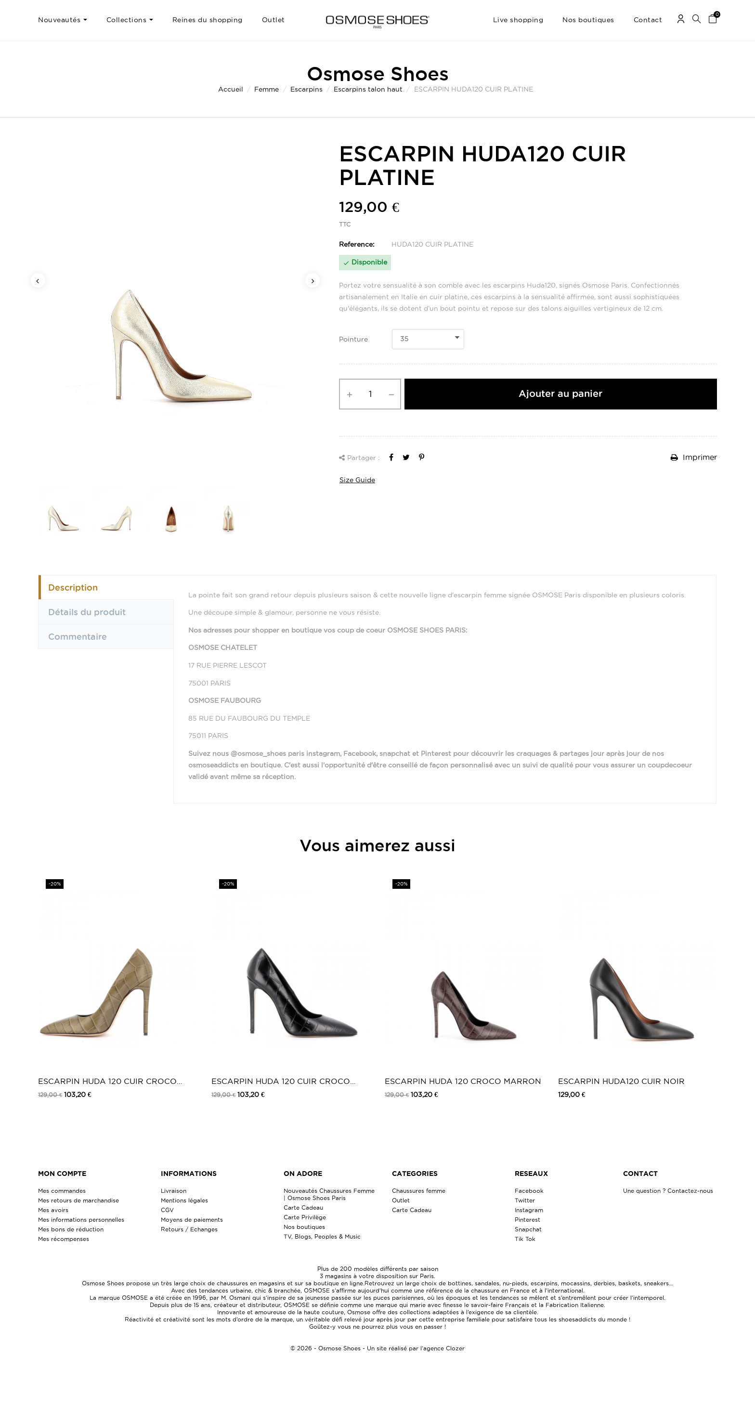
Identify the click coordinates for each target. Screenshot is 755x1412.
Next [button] (312, 280)
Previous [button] (38, 280)
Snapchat (528, 1229)
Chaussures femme (418, 1191)
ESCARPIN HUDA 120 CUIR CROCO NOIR (280, 1082)
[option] (175, 306)
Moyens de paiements (192, 1219)
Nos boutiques (304, 1227)
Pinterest (527, 1219)
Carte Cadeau (303, 1207)
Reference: (357, 244)
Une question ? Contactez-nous (668, 1191)
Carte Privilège (305, 1217)
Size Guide (357, 480)
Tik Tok (525, 1239)
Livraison (173, 1191)
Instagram (529, 1210)
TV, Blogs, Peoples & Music (322, 1236)
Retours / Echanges (189, 1229)
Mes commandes (62, 1191)
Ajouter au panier (560, 393)
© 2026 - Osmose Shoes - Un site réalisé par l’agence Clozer (377, 1348)
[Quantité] (370, 394)
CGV (167, 1210)
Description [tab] (73, 587)
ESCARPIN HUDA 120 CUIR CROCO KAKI (107, 1082)
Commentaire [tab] (77, 636)
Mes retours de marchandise (78, 1200)
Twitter (525, 1200)
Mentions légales (184, 1200)
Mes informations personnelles (81, 1219)
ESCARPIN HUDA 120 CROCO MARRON (463, 1081)
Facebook (529, 1191)
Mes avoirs (53, 1210)
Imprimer (694, 457)
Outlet (401, 1200)
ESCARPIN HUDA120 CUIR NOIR (621, 1081)
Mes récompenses (63, 1239)
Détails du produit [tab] (87, 612)
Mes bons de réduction (71, 1229)
